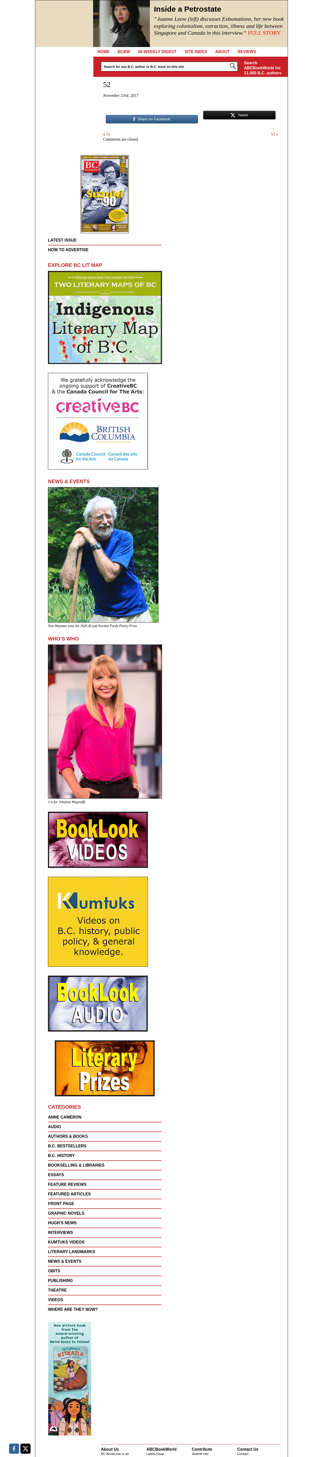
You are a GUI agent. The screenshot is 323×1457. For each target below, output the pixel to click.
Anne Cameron (64, 1117)
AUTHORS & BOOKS (68, 1136)
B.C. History (61, 1155)
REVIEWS (247, 52)
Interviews (60, 1232)
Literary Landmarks (71, 1252)
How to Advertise (68, 250)
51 (108, 134)
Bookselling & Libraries (76, 1165)
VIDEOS (55, 1300)
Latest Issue (62, 240)
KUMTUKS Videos (66, 1242)
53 (273, 134)
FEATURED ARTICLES (69, 1194)
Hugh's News (62, 1223)
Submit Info (200, 1454)
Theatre (57, 1290)
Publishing (60, 1280)
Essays (56, 1175)
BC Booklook (64, 23)
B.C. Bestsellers (67, 1146)
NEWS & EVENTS (64, 1261)
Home (103, 52)
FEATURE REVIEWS (67, 1184)
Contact (243, 1454)
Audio (54, 1127)
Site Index (196, 52)
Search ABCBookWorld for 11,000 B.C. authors (263, 68)
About (222, 52)
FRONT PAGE (61, 1204)
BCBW (124, 52)
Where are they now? (73, 1309)
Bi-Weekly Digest (157, 52)
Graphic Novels (66, 1213)
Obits (54, 1271)
